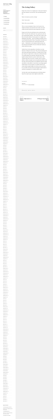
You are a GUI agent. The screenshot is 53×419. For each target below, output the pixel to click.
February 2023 (5, 95)
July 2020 (4, 145)
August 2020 (4, 143)
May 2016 (4, 225)
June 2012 (4, 300)
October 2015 (5, 236)
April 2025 (4, 55)
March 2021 (4, 132)
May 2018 (4, 186)
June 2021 (4, 127)
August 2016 (4, 220)
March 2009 (4, 362)
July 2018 (4, 183)
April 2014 (4, 265)
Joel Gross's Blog (7, 4)
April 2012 (4, 303)
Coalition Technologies (31, 84)
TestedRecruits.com (5, 11)
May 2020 (4, 148)
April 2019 (4, 169)
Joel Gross (30, 90)
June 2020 (4, 146)
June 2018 (4, 185)
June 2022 (4, 108)
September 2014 (5, 257)
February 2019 (5, 172)
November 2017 (5, 196)
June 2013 (4, 281)
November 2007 (5, 388)
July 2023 (4, 87)
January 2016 (5, 231)
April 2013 (4, 284)
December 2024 (5, 62)
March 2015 (4, 247)
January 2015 (5, 250)
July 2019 (4, 164)
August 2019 (4, 162)
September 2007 (5, 391)
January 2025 (5, 60)
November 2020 (5, 138)
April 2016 (4, 226)
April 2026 (4, 36)
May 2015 (4, 244)
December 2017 (5, 194)
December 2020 (5, 137)
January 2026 (5, 41)
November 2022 (5, 100)
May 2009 (4, 359)
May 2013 (4, 282)
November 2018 (5, 177)
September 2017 (5, 199)
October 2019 (5, 159)
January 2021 (5, 135)
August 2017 (4, 201)
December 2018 (5, 175)
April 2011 (4, 322)
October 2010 (5, 332)
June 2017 (4, 204)
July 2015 (4, 241)
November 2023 (5, 81)
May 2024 (4, 73)
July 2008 (4, 375)
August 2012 (4, 297)
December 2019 (5, 156)
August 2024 (4, 68)
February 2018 (5, 191)
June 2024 (4, 71)
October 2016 (5, 217)
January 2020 (5, 154)
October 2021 (5, 121)
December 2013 (5, 271)
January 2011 (5, 327)
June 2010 (4, 338)
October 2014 (5, 255)
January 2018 (5, 193)
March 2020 (4, 151)
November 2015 (5, 234)
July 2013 (4, 279)
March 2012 (4, 305)
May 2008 (4, 378)
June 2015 (4, 242)
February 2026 (5, 39)
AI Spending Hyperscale (6, 411)
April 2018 (4, 188)
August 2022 (4, 105)
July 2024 (4, 70)
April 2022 (4, 111)
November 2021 (5, 119)
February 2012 (5, 306)
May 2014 (4, 263)
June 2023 (4, 89)
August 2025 (4, 49)
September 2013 (5, 276)
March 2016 (4, 228)
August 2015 (4, 239)
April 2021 (4, 130)
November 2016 (5, 215)
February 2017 (5, 210)
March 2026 (4, 38)
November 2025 (5, 44)
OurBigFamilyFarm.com (6, 13)
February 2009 (5, 364)
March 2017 (4, 209)
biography (5, 16)
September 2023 (5, 84)
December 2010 (5, 329)
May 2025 (4, 54)
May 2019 (4, 167)
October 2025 (5, 46)
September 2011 (5, 314)
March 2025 (4, 57)
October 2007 (5, 389)
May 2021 (4, 129)
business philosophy (6, 20)
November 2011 (5, 311)
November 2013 (5, 273)
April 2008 (4, 380)
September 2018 (5, 180)
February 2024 (5, 76)
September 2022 (5, 103)
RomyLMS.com (5, 12)
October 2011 (5, 313)
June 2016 (4, 223)
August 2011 (4, 316)
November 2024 (5, 63)
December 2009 (5, 348)
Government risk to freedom (6, 415)
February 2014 (5, 268)
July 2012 (4, 298)
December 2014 (5, 252)
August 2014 (4, 258)
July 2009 (4, 356)
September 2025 (5, 47)
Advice (34, 90)
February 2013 (5, 287)
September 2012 (5, 295)
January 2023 (5, 97)
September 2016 (5, 218)
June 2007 (4, 396)
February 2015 (5, 249)
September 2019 (5, 161)
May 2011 (4, 321)
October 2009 (5, 351)
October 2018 (5, 178)
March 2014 (4, 266)
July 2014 (4, 260)
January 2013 (5, 289)
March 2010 (4, 343)
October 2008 (5, 370)
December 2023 (5, 79)
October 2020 (5, 140)
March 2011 (4, 324)
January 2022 (5, 116)
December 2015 (5, 233)
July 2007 (4, 394)
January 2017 (5, 212)
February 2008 (5, 383)
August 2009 (4, 354)
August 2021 (4, 124)
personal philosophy (6, 18)
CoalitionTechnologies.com (6, 10)
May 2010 (4, 340)
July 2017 (4, 202)
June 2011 (4, 319)
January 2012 (5, 308)
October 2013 (5, 274)
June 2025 (4, 52)
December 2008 (5, 367)
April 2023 (4, 92)
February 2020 (5, 153)
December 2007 (5, 386)
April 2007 (4, 399)
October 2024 (5, 65)
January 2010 (5, 346)
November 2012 (5, 292)
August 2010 (4, 335)
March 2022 (4, 113)
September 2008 (5, 372)
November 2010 (5, 330)
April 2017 (4, 207)
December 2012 (5, 290)
